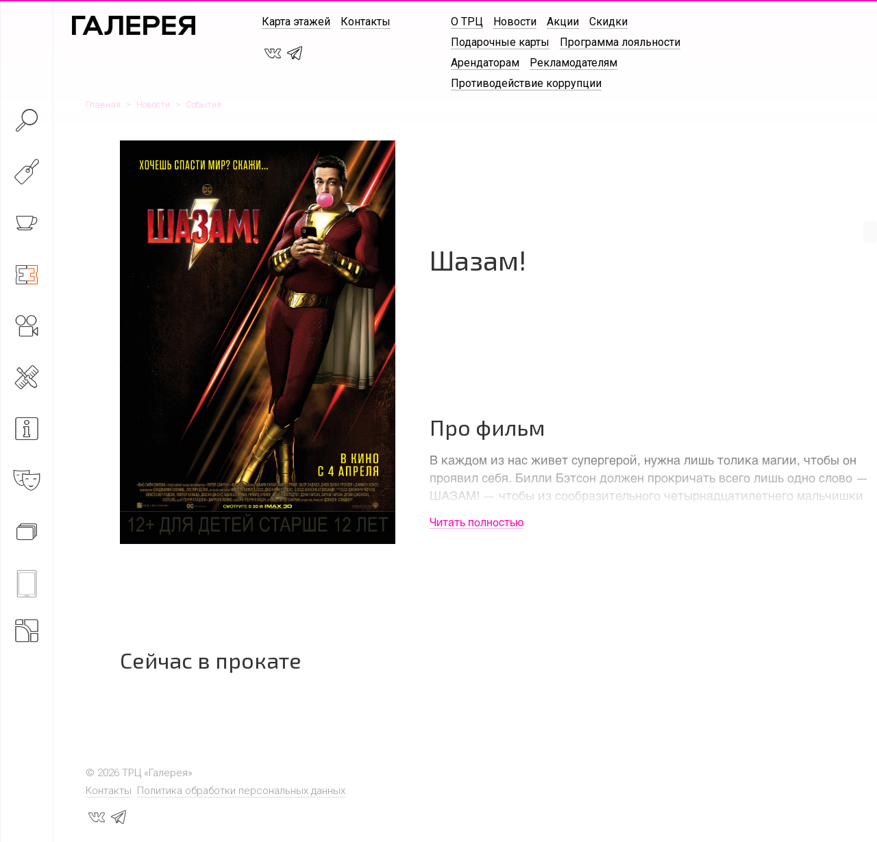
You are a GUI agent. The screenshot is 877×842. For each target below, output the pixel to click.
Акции (563, 21)
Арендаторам (485, 62)
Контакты (366, 21)
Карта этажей (296, 21)
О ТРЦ (467, 21)
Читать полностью (476, 521)
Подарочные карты (500, 42)
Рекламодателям (573, 62)
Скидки (608, 21)
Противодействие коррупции (526, 83)
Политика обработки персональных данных (241, 790)
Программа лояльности (620, 42)
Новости (514, 21)
